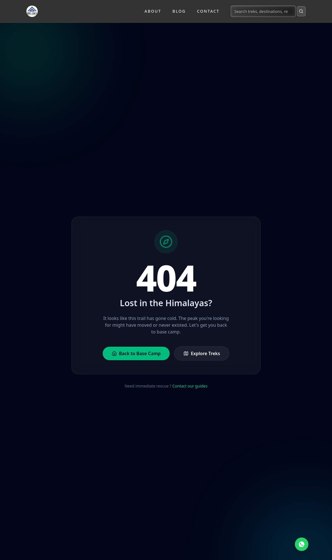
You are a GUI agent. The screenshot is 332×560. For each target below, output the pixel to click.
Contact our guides (189, 386)
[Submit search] (301, 11)
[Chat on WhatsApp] (301, 544)
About (153, 11)
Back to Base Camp (136, 353)
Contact (208, 11)
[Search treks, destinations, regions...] (263, 11)
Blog (179, 11)
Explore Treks (201, 353)
